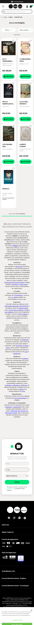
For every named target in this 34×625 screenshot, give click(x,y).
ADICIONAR (8, 76)
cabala (21, 389)
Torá (23, 391)
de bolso (15, 284)
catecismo (18, 266)
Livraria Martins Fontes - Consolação (15, 586)
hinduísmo (25, 339)
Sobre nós (5, 525)
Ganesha (19, 345)
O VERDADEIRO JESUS (25, 60)
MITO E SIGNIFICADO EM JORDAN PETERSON (8, 103)
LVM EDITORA (18, 17)
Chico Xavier (23, 314)
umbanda (8, 407)
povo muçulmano (20, 398)
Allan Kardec (23, 308)
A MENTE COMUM (22, 145)
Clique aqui (23, 284)
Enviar (17, 482)
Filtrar (7, 30)
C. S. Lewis (14, 297)
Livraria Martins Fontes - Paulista (14, 578)
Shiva (8, 347)
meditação (16, 353)
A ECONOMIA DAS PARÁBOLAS (7, 145)
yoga (26, 351)
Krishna (25, 345)
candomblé (17, 407)
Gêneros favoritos (11, 476)
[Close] (31, 614)
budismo (25, 358)
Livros (5, 17)
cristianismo (18, 295)
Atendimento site (8, 571)
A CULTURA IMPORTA (23, 103)
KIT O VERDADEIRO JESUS (7, 60)
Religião (11, 17)
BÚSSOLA (5, 189)
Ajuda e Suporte (8, 532)
